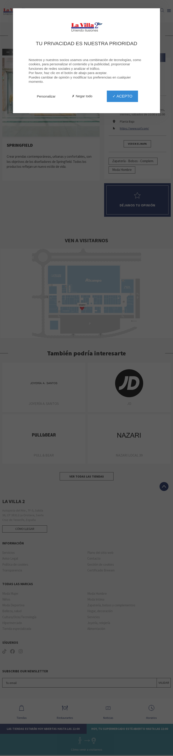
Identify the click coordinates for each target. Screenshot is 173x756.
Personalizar (46, 96)
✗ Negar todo (82, 96)
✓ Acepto (122, 96)
